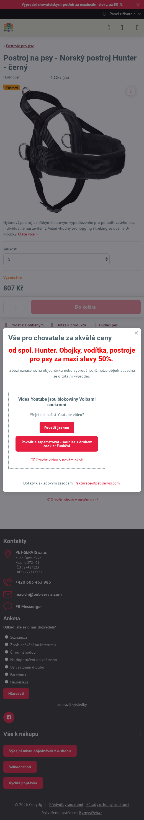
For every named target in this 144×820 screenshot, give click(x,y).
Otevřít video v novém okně (57, 459)
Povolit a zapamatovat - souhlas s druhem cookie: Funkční (57, 443)
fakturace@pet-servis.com (98, 483)
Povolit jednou (56, 427)
